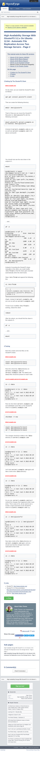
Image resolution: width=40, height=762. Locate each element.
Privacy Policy (37, 750)
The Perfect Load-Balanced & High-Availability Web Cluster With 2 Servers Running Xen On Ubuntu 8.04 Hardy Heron (20, 740)
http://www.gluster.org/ (20, 586)
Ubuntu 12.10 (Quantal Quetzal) (20, 62)
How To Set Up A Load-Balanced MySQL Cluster (19, 729)
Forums (17, 8)
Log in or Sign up (33, 1)
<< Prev (8, 598)
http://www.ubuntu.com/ (19, 593)
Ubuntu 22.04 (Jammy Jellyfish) (17, 27)
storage (26, 697)
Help (26, 747)
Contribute (16, 747)
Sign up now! (20, 686)
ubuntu (30, 697)
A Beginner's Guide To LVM (14, 714)
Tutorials (5, 8)
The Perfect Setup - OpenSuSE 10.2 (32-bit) (18, 731)
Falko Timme (29, 695)
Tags (11, 8)
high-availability (20, 697)
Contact (21, 747)
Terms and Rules (29, 750)
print (33, 631)
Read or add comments (26, 698)
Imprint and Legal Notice (33, 747)
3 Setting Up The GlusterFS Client (20, 72)
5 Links (12, 76)
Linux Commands (27, 8)
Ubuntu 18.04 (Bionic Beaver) (19, 59)
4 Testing (13, 74)
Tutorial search (6, 12)
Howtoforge (2, 750)
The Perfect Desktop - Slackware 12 (16, 717)
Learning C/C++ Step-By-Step (15, 712)
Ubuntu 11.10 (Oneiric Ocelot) (19, 66)
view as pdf (25, 631)
